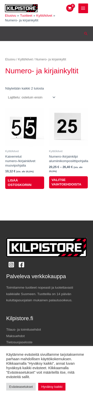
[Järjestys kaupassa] (30, 97)
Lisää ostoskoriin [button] (19, 182)
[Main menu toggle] (83, 8)
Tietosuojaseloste (19, 342)
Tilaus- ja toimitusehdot (23, 329)
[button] (86, 33)
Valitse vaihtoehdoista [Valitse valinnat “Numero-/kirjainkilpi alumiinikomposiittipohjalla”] (66, 182)
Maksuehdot (15, 336)
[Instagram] (11, 265)
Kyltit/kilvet (25, 59)
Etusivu (10, 59)
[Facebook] (21, 265)
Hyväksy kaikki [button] (51, 387)
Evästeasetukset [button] (21, 387)
